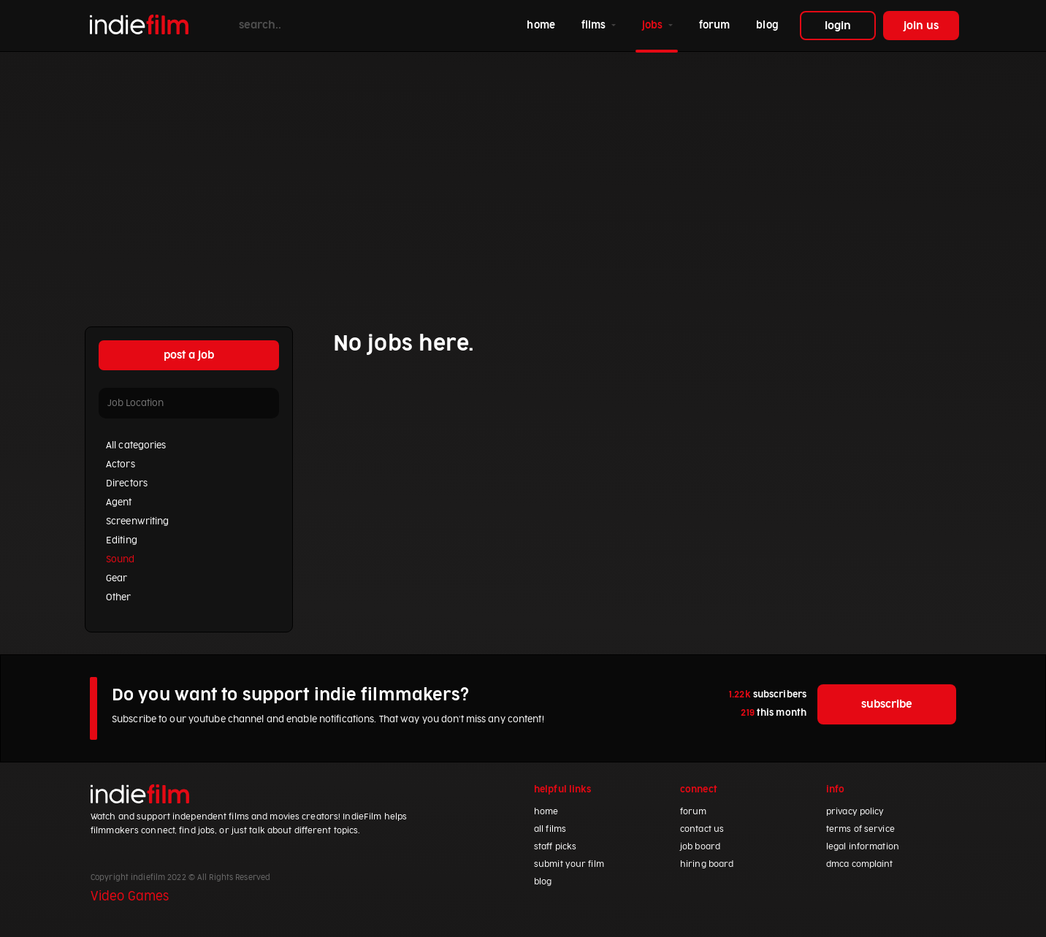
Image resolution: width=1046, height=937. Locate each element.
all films (550, 829)
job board (700, 847)
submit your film (569, 864)
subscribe (886, 704)
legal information (862, 847)
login (838, 25)
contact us (702, 829)
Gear (116, 578)
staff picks (555, 847)
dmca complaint (859, 864)
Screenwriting (137, 521)
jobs (654, 25)
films (595, 25)
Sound (120, 559)
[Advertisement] (523, 176)
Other (118, 597)
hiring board (706, 864)
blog (767, 25)
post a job (189, 355)
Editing (121, 540)
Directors (127, 483)
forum (714, 25)
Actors (120, 464)
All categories (136, 445)
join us (921, 25)
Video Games (130, 897)
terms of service (860, 829)
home (543, 24)
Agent (119, 502)
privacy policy (855, 812)
